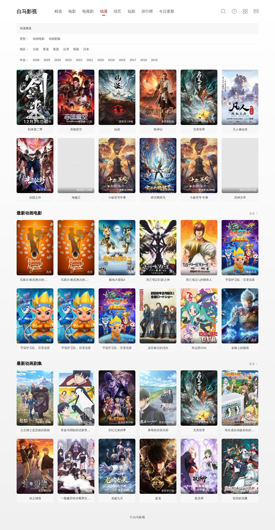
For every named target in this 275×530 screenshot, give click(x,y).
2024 (57, 60)
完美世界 (199, 129)
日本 (86, 49)
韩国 (76, 49)
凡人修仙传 (240, 129)
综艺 (117, 11)
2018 (122, 60)
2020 (100, 60)
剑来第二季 (35, 129)
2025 (47, 60)
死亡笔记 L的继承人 (199, 279)
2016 (143, 60)
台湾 (66, 49)
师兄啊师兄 (158, 197)
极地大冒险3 (117, 279)
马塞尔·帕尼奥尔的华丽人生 (38, 279)
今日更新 (166, 11)
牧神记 (158, 129)
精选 (58, 11)
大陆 (36, 49)
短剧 (131, 11)
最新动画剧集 (29, 363)
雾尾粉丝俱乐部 (158, 430)
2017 (133, 60)
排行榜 (147, 11)
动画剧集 (55, 38)
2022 (79, 60)
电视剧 (88, 11)
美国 (56, 49)
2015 (154, 60)
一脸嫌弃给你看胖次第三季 (78, 498)
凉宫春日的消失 (158, 348)
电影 (72, 11)
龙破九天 (117, 498)
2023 (68, 60)
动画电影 (39, 38)
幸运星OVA (199, 348)
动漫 (103, 11)
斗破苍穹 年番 (199, 197)
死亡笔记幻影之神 (158, 279)
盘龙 (158, 498)
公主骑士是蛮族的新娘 (35, 430)
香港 (46, 49)
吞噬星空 (76, 129)
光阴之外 (35, 197)
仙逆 (117, 129)
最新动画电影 (29, 213)
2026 (36, 60)
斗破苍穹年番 (117, 197)
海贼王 (76, 197)
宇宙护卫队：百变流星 (240, 279)
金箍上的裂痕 (240, 348)
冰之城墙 (35, 498)
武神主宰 (240, 197)
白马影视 (27, 11)
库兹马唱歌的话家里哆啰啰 (78, 430)
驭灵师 (199, 498)
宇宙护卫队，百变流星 (35, 348)
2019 (111, 60)
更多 (253, 213)
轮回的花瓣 (240, 498)
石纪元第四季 (117, 430)
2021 (90, 60)
